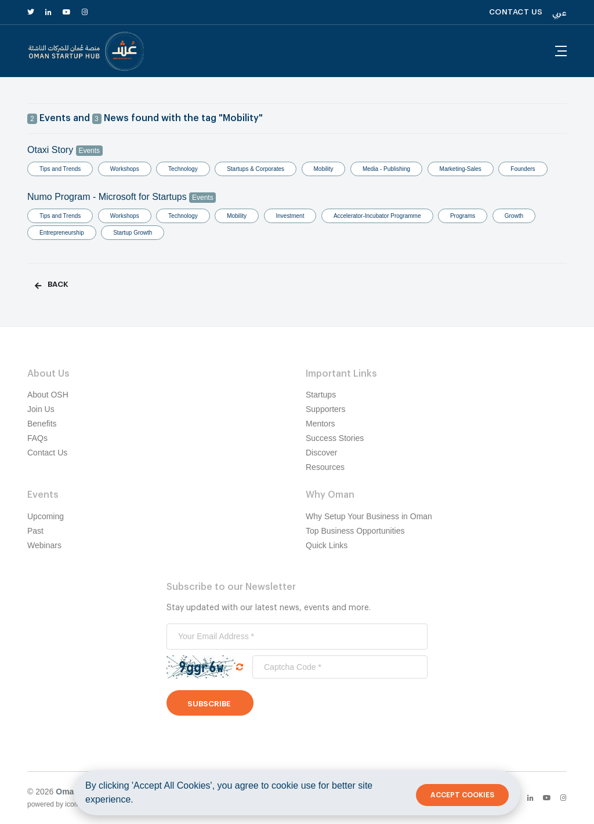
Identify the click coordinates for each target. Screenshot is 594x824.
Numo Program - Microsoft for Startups (121, 197)
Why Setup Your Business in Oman (369, 516)
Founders (522, 169)
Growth (514, 216)
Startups (321, 394)
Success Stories (335, 438)
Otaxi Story (65, 150)
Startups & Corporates (255, 169)
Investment (290, 216)
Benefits (42, 423)
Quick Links (326, 545)
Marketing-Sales (460, 169)
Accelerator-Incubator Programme (377, 216)
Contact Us (47, 452)
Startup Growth (132, 232)
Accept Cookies (462, 795)
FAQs (37, 438)
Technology (183, 169)
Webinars (44, 545)
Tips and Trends (60, 169)
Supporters (325, 409)
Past (35, 530)
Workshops (124, 169)
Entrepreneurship (61, 232)
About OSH (47, 394)
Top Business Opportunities (355, 530)
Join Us (41, 409)
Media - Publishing (386, 169)
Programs (462, 216)
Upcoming (45, 516)
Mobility (324, 169)
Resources (325, 467)
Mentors (320, 423)
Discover (321, 452)
